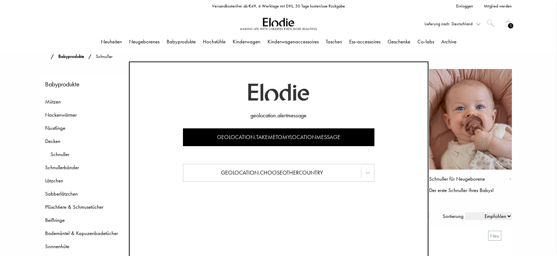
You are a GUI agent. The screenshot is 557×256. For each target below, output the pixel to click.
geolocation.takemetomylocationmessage (278, 137)
